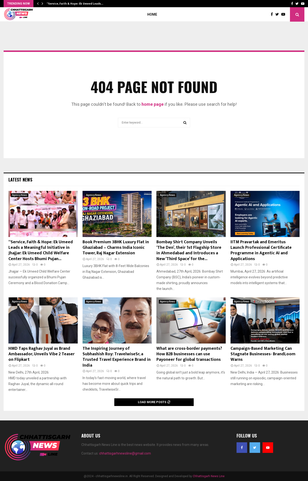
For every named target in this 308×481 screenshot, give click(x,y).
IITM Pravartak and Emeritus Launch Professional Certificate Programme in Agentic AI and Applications (261, 250)
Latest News (20, 179)
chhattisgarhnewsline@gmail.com (125, 453)
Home (152, 14)
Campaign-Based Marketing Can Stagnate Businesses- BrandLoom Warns (263, 354)
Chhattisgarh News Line (209, 476)
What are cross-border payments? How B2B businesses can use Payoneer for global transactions (189, 354)
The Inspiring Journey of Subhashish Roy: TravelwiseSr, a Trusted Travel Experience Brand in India (117, 357)
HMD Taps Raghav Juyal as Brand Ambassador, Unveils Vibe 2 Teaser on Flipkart (41, 354)
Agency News (19, 195)
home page (152, 104)
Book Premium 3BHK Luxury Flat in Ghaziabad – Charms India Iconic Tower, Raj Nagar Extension (116, 247)
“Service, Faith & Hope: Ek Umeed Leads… (75, 3)
